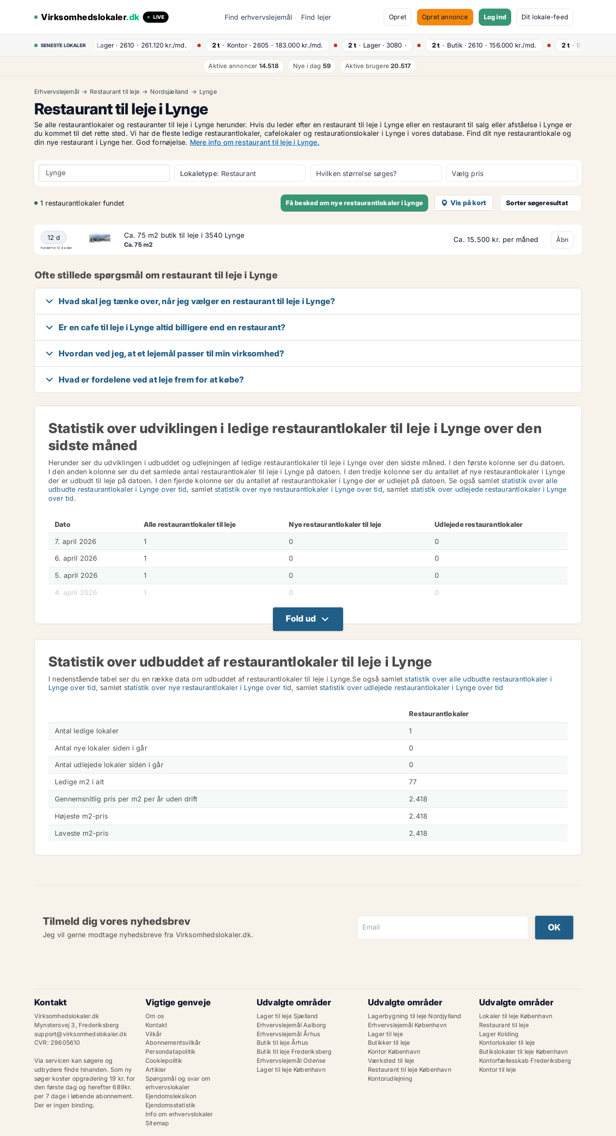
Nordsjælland (169, 91)
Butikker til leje (389, 1042)
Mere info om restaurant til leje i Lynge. (255, 142)
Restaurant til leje (114, 91)
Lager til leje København (291, 1069)
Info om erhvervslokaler (179, 1114)
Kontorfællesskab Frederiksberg (525, 1060)
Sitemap (157, 1123)
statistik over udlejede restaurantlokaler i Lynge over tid (411, 687)
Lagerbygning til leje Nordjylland (415, 1015)
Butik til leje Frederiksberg (294, 1051)
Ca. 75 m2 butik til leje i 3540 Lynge (184, 235)
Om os (154, 1015)
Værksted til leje (391, 1060)
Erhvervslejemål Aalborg (291, 1024)
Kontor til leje (497, 1069)
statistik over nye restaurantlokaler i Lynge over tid (298, 489)
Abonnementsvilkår (173, 1042)
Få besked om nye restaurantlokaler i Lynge (354, 203)
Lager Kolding (499, 1033)
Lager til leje (385, 1033)
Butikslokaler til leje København (523, 1051)
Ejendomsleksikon (170, 1096)
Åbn (562, 240)
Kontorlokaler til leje (507, 1042)
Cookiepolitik (164, 1060)
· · (141, 45)
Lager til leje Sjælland (287, 1015)
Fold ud (301, 618)
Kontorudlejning (390, 1078)
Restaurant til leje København (409, 1069)
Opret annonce (445, 17)
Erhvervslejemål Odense (291, 1060)
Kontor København (394, 1051)
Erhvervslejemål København (407, 1024)
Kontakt (156, 1024)
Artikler (155, 1069)
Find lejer (316, 17)
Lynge (208, 91)
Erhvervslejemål (56, 91)
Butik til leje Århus (282, 1042)
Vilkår (153, 1033)
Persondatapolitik (170, 1051)
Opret (397, 17)
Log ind (495, 17)
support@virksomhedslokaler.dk (80, 1033)
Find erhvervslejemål (259, 17)
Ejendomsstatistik (170, 1105)
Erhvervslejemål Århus (288, 1033)
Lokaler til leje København (515, 1015)
